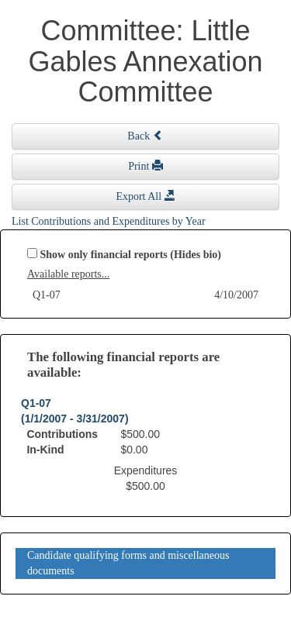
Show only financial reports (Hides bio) (131, 254)
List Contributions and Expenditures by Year (109, 221)
